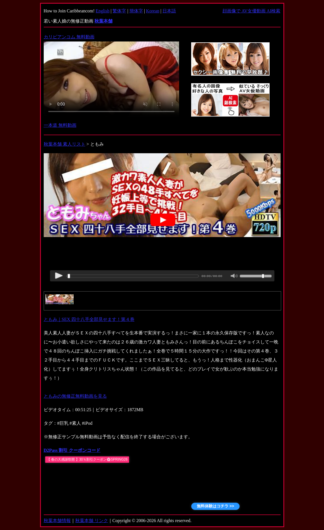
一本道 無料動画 (60, 125)
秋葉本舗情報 (57, 520)
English (102, 10)
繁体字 (119, 10)
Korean (152, 10)
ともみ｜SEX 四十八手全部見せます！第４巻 (89, 319)
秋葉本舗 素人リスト (64, 144)
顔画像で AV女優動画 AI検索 (251, 10)
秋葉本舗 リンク (91, 520)
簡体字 (136, 10)
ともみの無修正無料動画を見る (75, 396)
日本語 (169, 10)
